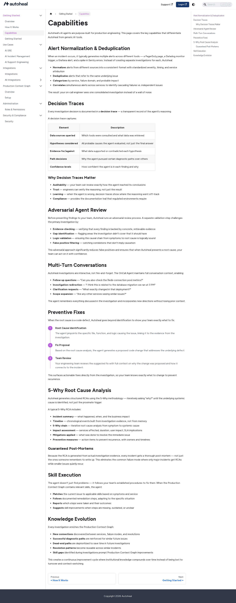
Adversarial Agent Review (204, 29)
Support (167, 4)
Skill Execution (199, 51)
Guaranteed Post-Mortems (207, 46)
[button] (22, 15)
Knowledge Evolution (202, 55)
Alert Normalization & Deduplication (208, 15)
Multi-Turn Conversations (204, 33)
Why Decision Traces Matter (208, 24)
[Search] (217, 4)
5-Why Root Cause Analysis (205, 42)
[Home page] (51, 14)
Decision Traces (200, 20)
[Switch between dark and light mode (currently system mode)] (193, 4)
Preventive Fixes (200, 38)
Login (182, 4)
